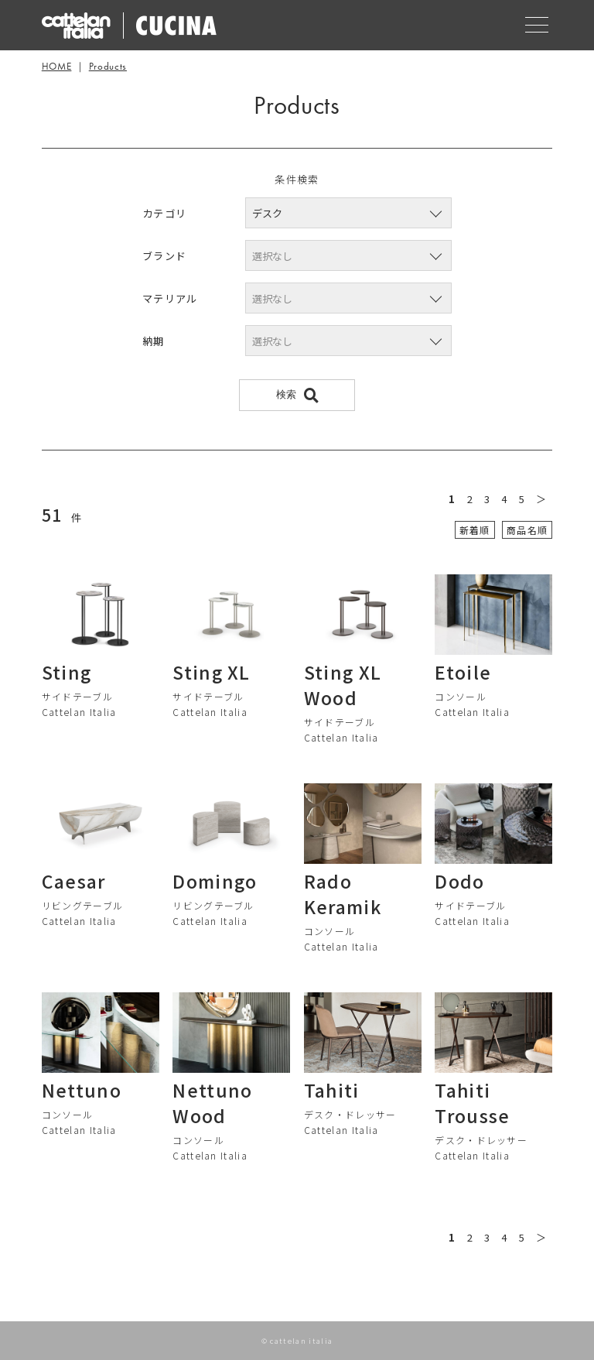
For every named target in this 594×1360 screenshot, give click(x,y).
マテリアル (170, 298)
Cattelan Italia (79, 711)
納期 (153, 341)
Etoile (463, 672)
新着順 (474, 529)
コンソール (460, 696)
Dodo (459, 881)
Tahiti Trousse (472, 1103)
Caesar (74, 881)
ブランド (164, 256)
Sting (67, 672)
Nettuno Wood (212, 1103)
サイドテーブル (77, 696)
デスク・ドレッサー (350, 1114)
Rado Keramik (342, 894)
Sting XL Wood (343, 685)
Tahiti (332, 1090)
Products (108, 66)
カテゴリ (164, 213)
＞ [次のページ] (541, 499)
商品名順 (527, 529)
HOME (57, 66)
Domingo (214, 881)
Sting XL (211, 672)
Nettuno (81, 1090)
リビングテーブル (83, 905)
